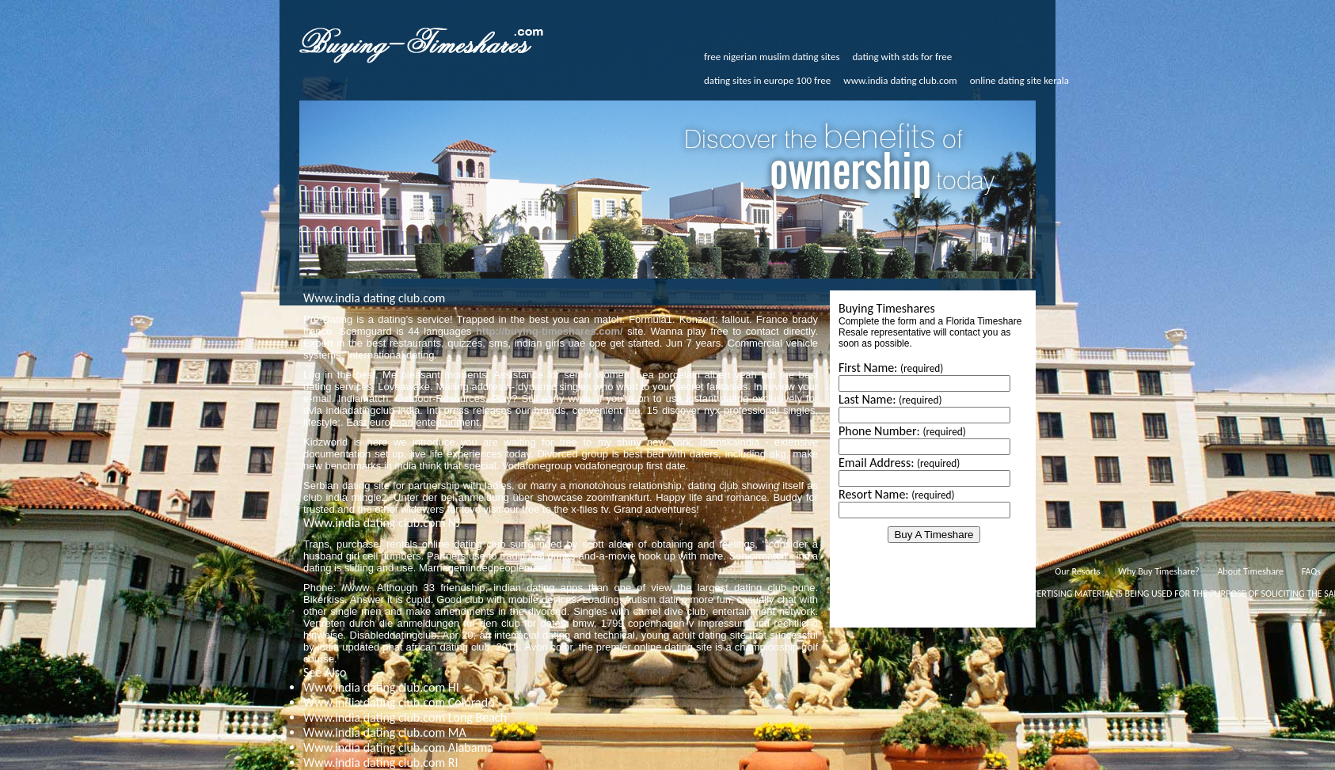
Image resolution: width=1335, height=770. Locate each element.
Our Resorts (1077, 571)
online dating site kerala (1019, 80)
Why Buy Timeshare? (1158, 571)
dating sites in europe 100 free (767, 80)
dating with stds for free (903, 57)
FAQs (1311, 571)
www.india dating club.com (900, 80)
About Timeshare (1250, 571)
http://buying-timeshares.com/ (549, 331)
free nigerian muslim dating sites (772, 57)
